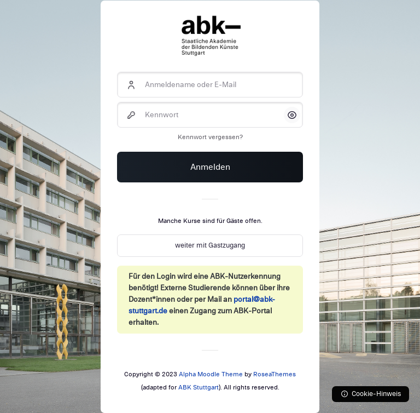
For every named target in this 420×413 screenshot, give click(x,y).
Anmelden (210, 167)
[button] (292, 115)
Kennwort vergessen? (210, 137)
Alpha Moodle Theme (211, 374)
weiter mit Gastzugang (210, 245)
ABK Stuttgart (198, 387)
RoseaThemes (274, 374)
